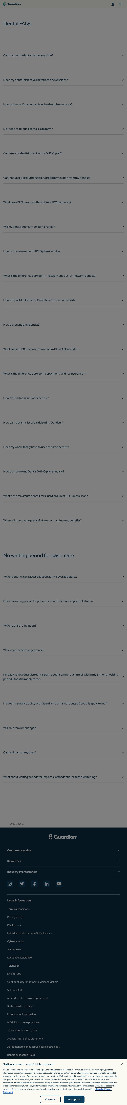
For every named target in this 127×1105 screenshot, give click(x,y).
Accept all (74, 1099)
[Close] (121, 1064)
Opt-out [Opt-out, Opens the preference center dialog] (50, 1099)
